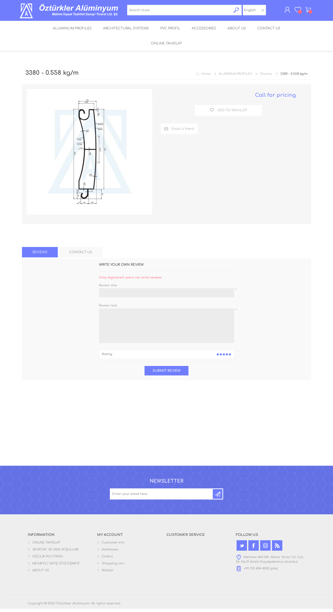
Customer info (113, 545)
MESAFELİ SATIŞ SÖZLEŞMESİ (56, 566)
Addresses (110, 552)
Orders (107, 559)
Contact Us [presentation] (80, 255)
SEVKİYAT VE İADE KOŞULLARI (55, 552)
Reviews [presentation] (39, 255)
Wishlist (108, 573)
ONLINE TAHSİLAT (46, 545)
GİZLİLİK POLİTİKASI (47, 559)
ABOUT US (40, 573)
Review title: (108, 288)
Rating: (107, 357)
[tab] (40, 255)
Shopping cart (306, 11)
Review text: (108, 308)
